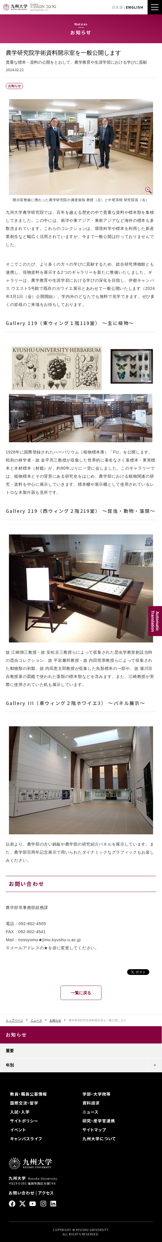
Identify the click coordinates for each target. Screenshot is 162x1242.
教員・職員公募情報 (28, 1094)
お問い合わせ (21, 1193)
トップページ (14, 1020)
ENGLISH (134, 7)
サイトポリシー (24, 1121)
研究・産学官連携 (98, 1121)
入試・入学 (20, 1112)
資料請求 (91, 1103)
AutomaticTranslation (155, 621)
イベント (18, 1130)
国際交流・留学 (24, 1103)
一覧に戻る (81, 992)
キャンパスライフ (26, 1138)
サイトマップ (94, 1130)
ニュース (36, 1020)
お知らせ (55, 1020)
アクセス (46, 1193)
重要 (10, 1050)
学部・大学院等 (96, 1094)
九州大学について (99, 1138)
